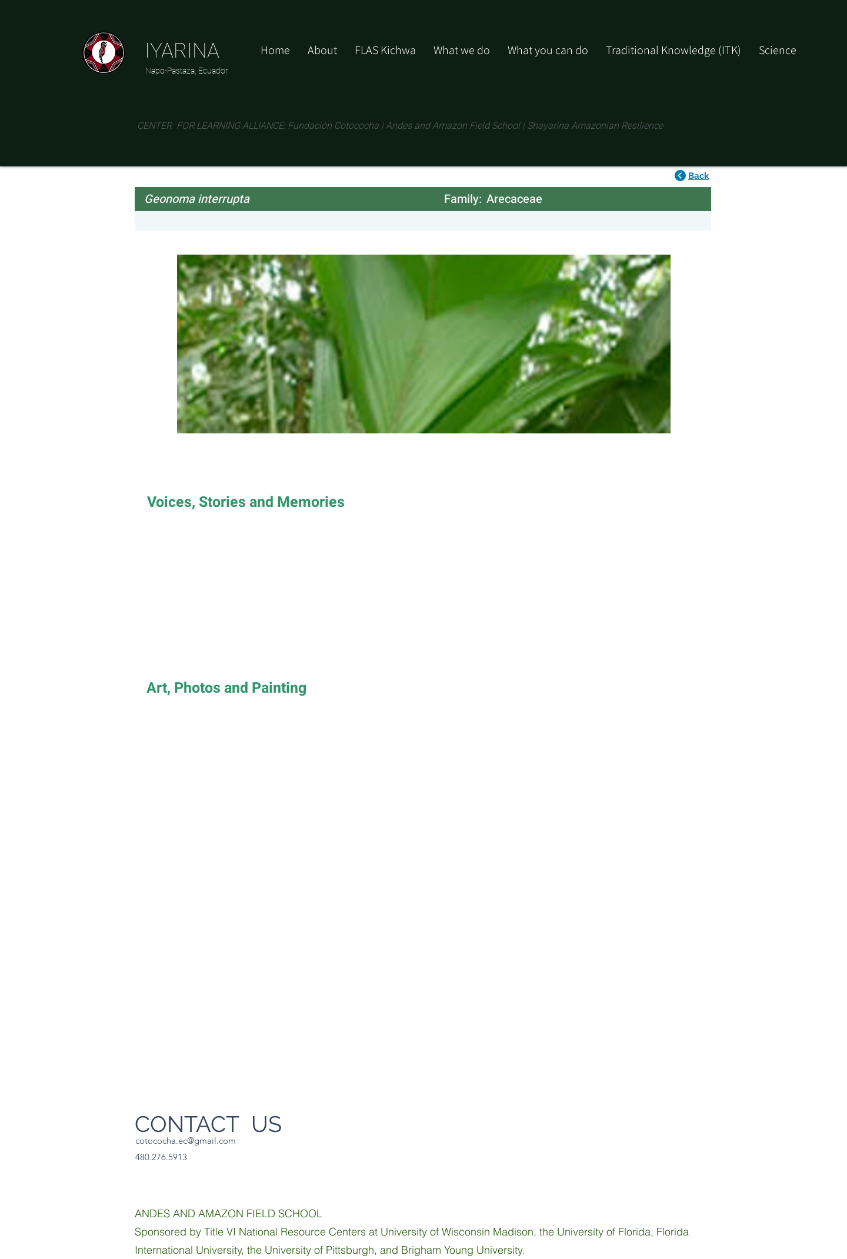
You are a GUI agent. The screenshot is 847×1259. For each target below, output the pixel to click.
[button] (548, 50)
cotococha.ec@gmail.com (185, 1140)
